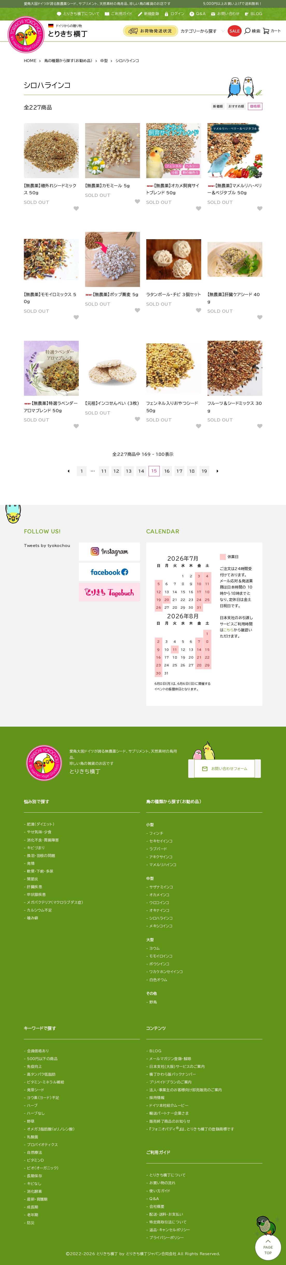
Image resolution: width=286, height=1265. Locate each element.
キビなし (34, 1184)
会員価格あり (38, 1051)
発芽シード (35, 1090)
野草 (30, 1121)
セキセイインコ (160, 841)
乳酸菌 (32, 1137)
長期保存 (34, 1176)
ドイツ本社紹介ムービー (168, 1105)
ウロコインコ (159, 903)
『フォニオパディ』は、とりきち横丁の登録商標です (191, 1129)
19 (204, 471)
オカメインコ (159, 895)
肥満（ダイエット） (40, 824)
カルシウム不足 (39, 910)
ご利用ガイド (118, 14)
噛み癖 (32, 918)
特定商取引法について (168, 1222)
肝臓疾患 (34, 887)
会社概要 (156, 1206)
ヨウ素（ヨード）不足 (43, 1098)
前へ (70, 471)
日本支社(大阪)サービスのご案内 (177, 1066)
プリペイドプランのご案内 (170, 1082)
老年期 (32, 1215)
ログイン (174, 14)
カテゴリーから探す (197, 31)
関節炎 (32, 879)
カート (271, 31)
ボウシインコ (159, 964)
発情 (30, 863)
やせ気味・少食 (39, 832)
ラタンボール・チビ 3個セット (173, 294)
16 (167, 471)
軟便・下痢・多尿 (40, 871)
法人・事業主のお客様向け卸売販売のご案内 (185, 1090)
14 (142, 471)
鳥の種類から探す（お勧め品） (68, 61)
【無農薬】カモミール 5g (107, 186)
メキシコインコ (160, 926)
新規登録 (148, 14)
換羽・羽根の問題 (41, 856)
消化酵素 (34, 1191)
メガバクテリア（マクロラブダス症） (55, 902)
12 (117, 471)
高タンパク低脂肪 (41, 1074)
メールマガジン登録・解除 (170, 1059)
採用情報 (156, 1098)
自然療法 (34, 1152)
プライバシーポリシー (166, 1238)
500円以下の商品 (42, 1059)
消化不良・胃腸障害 (43, 840)
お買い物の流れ (162, 1183)
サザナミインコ (161, 887)
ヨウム (154, 948)
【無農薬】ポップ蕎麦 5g (111, 294)
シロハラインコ (127, 61)
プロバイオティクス (42, 1145)
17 (179, 471)
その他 (151, 993)
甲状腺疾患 (36, 894)
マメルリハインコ (162, 865)
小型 (150, 825)
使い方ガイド (160, 1191)
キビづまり (36, 848)
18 (191, 471)
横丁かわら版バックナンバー (172, 1074)
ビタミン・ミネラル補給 (45, 1082)
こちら (229, 630)
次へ (216, 471)
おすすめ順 (235, 106)
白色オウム (158, 980)
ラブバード (158, 849)
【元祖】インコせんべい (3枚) (112, 403)
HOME (30, 61)
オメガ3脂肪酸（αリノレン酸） (51, 1129)
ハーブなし (36, 1113)
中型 (104, 61)
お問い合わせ (225, 14)
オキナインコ (159, 910)
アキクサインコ (160, 857)
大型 (150, 940)
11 (104, 471)
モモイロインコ (160, 956)
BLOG (253, 14)
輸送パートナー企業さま (169, 1113)
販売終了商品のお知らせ (169, 1121)
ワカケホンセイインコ (166, 972)
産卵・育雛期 (37, 1199)
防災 (30, 1223)
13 (129, 471)
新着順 (216, 106)
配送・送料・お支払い (166, 1214)
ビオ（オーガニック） (43, 1168)
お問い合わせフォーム (224, 769)
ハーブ (32, 1105)
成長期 (32, 1207)
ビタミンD (35, 1160)
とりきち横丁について (167, 1175)
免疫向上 (34, 1066)
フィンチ (156, 833)
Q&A (198, 14)
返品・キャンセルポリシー (169, 1230)
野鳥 (153, 1002)
